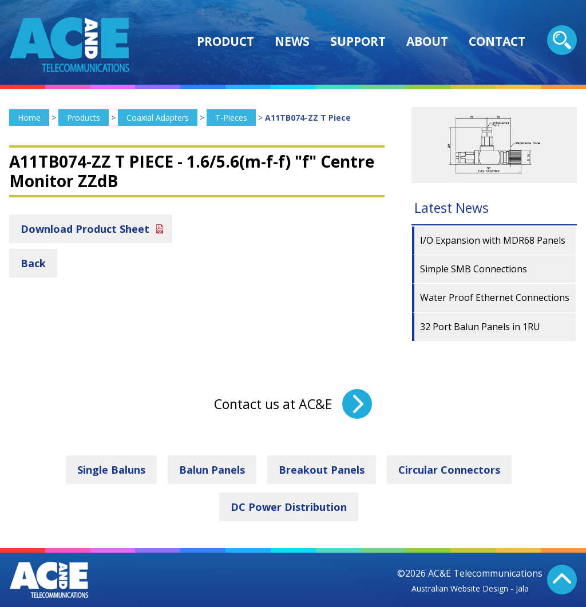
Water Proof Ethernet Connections (494, 297)
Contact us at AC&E (273, 404)
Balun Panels (212, 470)
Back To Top (562, 579)
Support (358, 41)
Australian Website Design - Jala (470, 588)
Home (29, 117)
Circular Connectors (449, 470)
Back (33, 263)
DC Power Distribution (289, 507)
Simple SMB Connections (473, 269)
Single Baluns (111, 470)
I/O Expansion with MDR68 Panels (492, 240)
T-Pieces (231, 117)
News (292, 41)
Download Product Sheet (85, 229)
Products (83, 117)
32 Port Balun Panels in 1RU (480, 326)
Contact (497, 41)
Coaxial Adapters (157, 117)
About (427, 41)
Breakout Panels (322, 470)
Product (225, 41)
